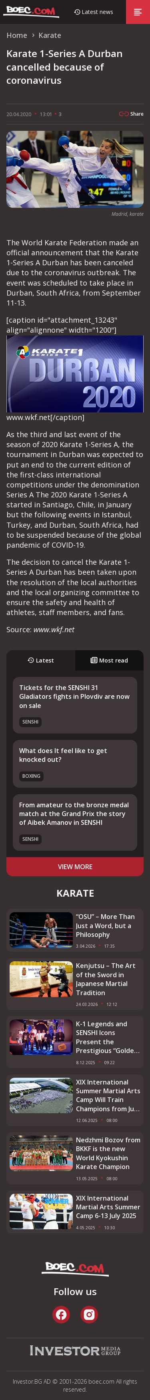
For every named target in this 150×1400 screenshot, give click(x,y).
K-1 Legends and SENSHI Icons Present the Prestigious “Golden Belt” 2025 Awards (107, 1037)
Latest (40, 660)
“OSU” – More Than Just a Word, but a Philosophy (105, 925)
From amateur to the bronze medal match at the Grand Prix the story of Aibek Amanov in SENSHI (74, 814)
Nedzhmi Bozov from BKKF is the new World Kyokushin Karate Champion (108, 1153)
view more (75, 866)
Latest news (97, 12)
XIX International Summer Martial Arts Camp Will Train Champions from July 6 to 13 (108, 1096)
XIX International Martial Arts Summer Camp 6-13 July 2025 (108, 1207)
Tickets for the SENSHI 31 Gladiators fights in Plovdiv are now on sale (74, 696)
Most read (109, 660)
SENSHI (30, 721)
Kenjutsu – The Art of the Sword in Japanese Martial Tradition (106, 979)
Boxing (31, 776)
